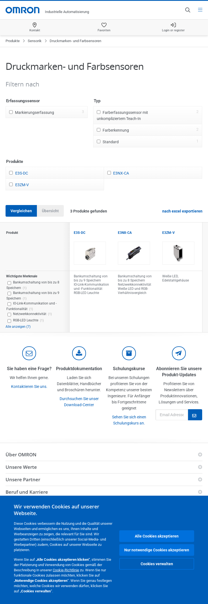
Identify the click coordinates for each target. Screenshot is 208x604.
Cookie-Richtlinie (66, 570)
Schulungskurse (129, 368)
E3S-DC (21, 173)
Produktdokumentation (79, 368)
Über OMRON (21, 454)
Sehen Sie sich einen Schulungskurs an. (129, 420)
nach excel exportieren (182, 211)
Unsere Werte (21, 467)
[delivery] (129, 353)
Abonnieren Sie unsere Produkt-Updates (179, 371)
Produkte (13, 41)
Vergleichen (21, 211)
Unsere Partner (23, 479)
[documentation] (79, 353)
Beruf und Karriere (27, 492)
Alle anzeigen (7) (18, 327)
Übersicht (50, 211)
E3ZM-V (22, 185)
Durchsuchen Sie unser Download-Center (79, 401)
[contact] (29, 353)
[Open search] (187, 10)
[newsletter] (179, 353)
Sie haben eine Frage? (29, 368)
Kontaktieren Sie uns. (29, 386)
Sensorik (35, 41)
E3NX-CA (121, 173)
